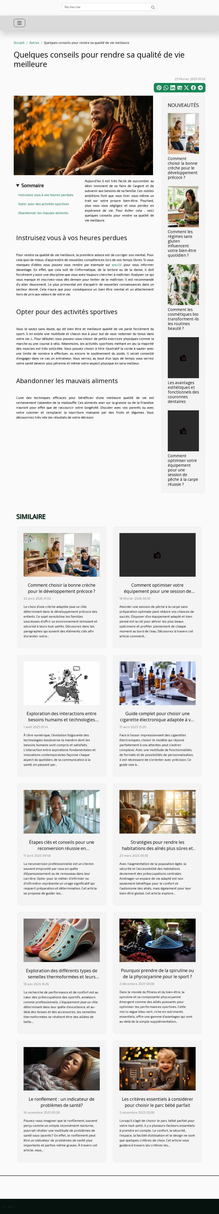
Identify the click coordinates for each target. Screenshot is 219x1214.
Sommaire (32, 185)
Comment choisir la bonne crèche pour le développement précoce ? (182, 168)
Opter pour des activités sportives (44, 204)
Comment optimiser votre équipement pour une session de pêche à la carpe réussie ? (183, 470)
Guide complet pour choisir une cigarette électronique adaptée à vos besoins (157, 720)
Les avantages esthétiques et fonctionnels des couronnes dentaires (183, 392)
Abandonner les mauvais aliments (44, 213)
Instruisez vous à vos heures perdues (46, 195)
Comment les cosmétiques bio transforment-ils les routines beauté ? (183, 319)
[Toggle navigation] (19, 23)
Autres (34, 42)
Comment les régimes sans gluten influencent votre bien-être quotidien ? (182, 243)
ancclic (117, 265)
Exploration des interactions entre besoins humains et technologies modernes (61, 720)
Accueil (19, 42)
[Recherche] (109, 7)
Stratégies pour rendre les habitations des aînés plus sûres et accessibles (157, 848)
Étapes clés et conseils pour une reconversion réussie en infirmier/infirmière (61, 848)
